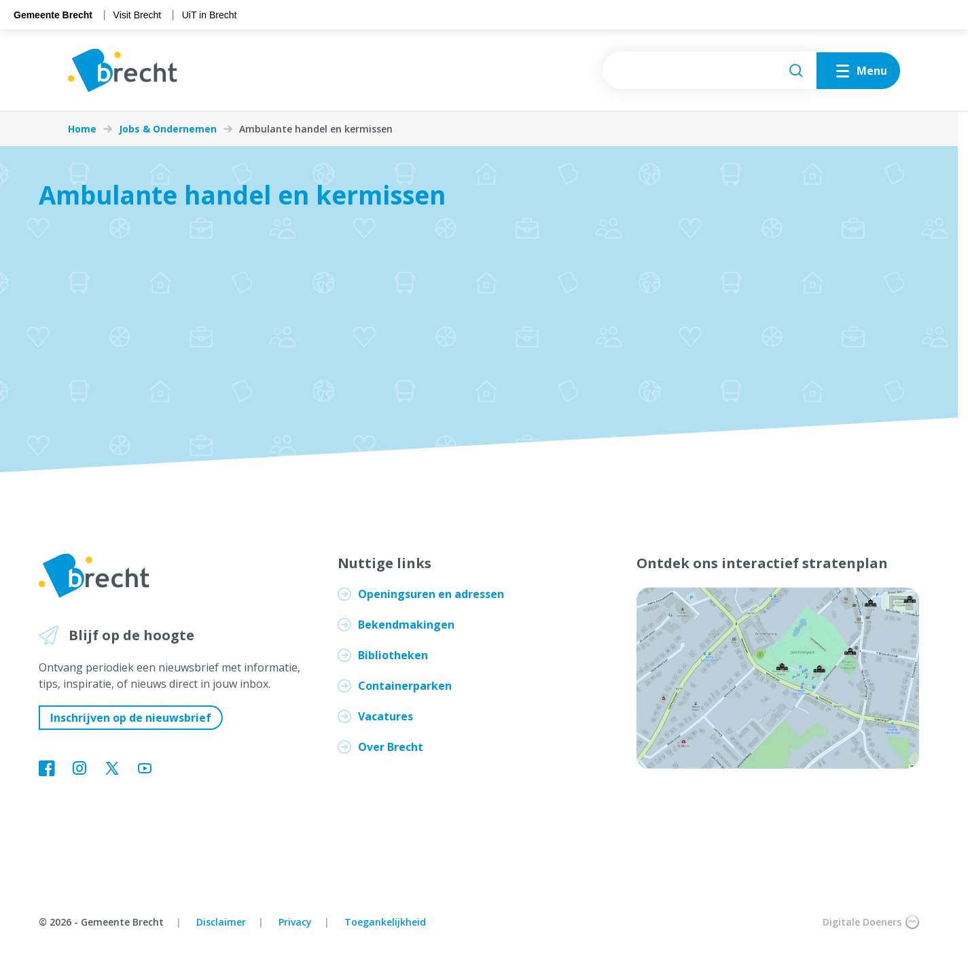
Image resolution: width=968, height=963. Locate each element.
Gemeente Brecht (53, 15)
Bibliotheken (393, 655)
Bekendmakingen (406, 624)
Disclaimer (221, 921)
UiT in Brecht (209, 15)
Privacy (295, 921)
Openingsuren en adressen (431, 594)
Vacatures (385, 716)
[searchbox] (710, 70)
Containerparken (405, 686)
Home (82, 129)
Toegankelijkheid (385, 921)
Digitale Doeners (871, 922)
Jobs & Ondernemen (168, 129)
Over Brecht (390, 747)
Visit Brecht (137, 15)
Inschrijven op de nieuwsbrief (130, 717)
